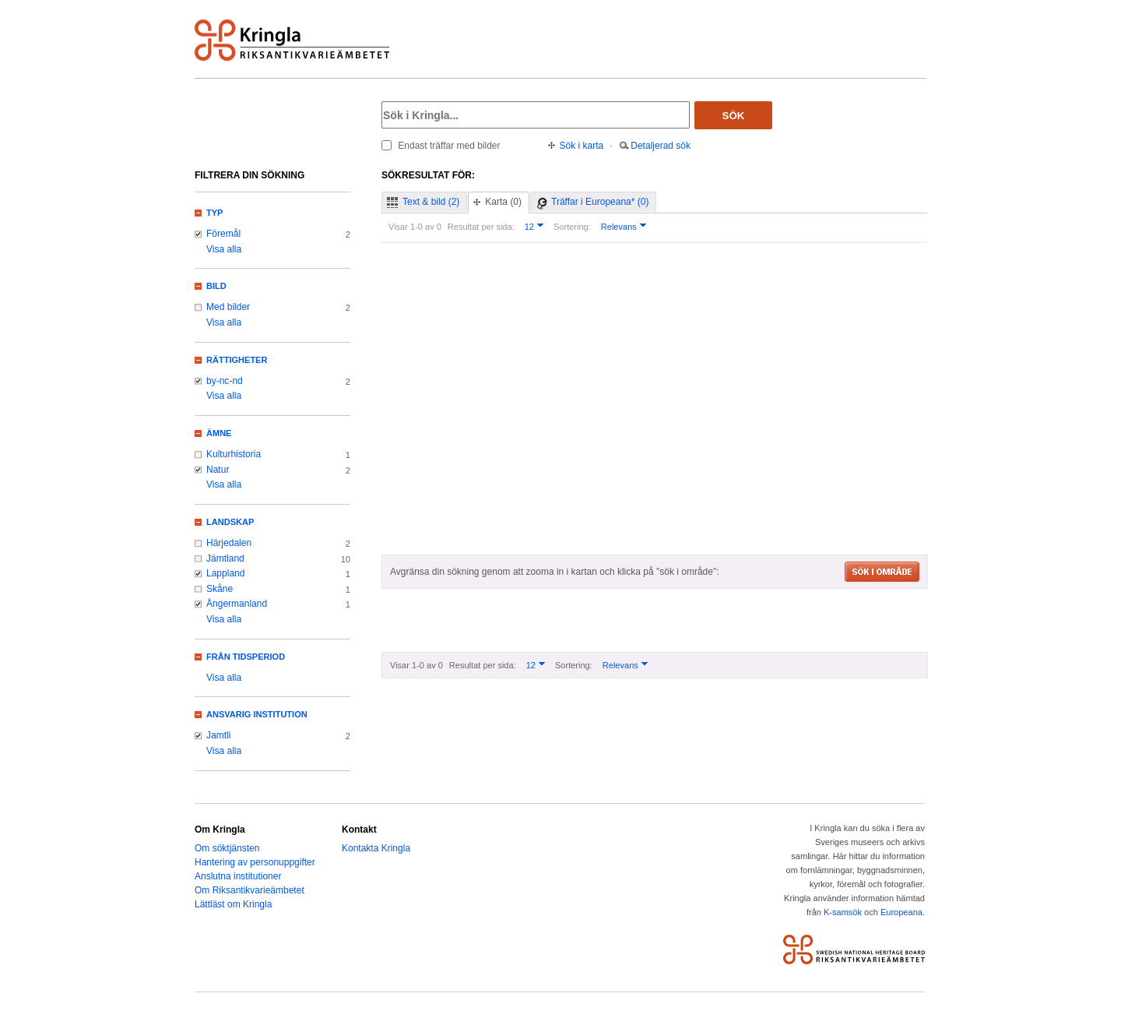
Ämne (218, 433)
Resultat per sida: (481, 226)
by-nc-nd (224, 380)
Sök (733, 116)
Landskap (230, 522)
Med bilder (228, 306)
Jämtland (225, 558)
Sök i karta (582, 145)
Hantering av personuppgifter (255, 862)
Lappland (225, 573)
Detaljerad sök (661, 145)
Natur (217, 469)
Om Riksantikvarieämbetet (249, 890)
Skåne (219, 588)
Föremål (223, 233)
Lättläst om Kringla (233, 904)
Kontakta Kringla (376, 848)
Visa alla (223, 249)
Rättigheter (236, 360)
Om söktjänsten (227, 848)
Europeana (901, 912)
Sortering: (572, 226)
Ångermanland (236, 603)
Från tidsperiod (245, 656)
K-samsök (843, 912)
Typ (214, 212)
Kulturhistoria (233, 454)
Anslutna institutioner (238, 876)
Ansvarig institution (256, 714)
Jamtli (218, 735)
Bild (216, 286)
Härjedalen (228, 542)
